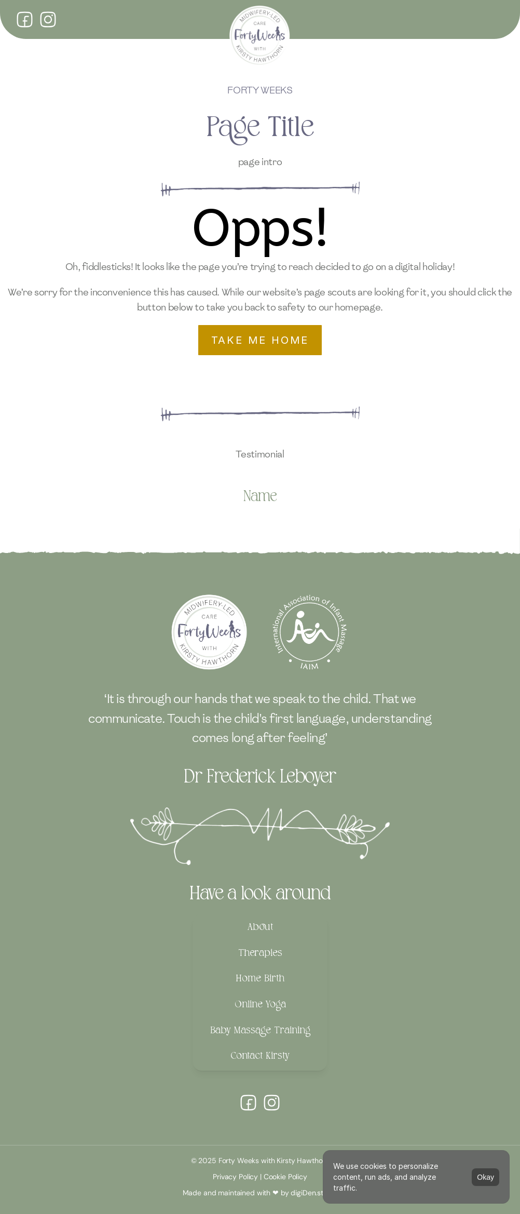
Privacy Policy (235, 1176)
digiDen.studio (314, 1192)
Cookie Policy (285, 1176)
